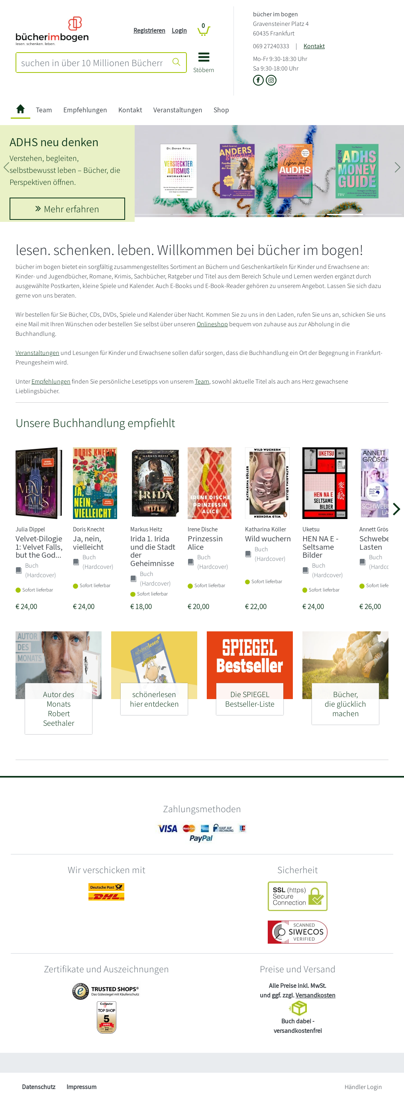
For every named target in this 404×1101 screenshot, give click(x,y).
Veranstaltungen (177, 109)
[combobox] (91, 62)
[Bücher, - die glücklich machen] (345, 700)
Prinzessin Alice (205, 542)
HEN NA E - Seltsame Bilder (320, 546)
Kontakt (314, 46)
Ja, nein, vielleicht (88, 542)
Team (44, 109)
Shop (221, 109)
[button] (203, 65)
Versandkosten (315, 995)
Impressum (81, 1087)
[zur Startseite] (20, 110)
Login (179, 30)
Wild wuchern (268, 538)
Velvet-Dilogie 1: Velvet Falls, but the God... (39, 546)
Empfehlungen (85, 109)
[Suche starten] (176, 62)
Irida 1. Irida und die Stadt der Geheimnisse (152, 550)
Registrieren (149, 30)
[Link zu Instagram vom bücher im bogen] (271, 81)
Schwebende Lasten (381, 542)
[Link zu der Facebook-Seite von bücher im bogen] (259, 81)
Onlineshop (212, 324)
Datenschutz (38, 1087)
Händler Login (363, 1087)
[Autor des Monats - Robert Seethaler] (59, 705)
